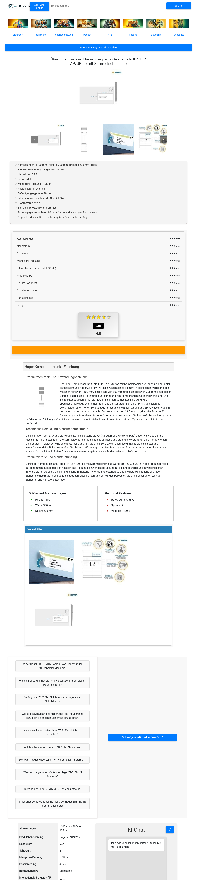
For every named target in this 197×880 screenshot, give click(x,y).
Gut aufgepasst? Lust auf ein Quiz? (142, 797)
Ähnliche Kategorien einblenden (98, 47)
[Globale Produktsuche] (106, 6)
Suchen (178, 5)
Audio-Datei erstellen (39, 6)
